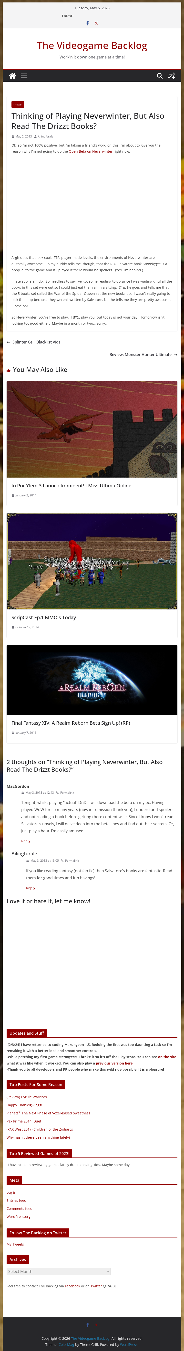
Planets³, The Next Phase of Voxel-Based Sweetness (48, 1113)
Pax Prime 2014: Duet (24, 1121)
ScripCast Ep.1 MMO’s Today (43, 617)
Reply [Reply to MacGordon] (26, 840)
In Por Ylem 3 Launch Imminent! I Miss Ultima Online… (73, 485)
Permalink (65, 792)
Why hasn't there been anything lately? (38, 1137)
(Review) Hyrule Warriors (27, 1097)
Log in (11, 1192)
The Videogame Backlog (92, 45)
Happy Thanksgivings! (24, 1105)
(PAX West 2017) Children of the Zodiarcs (40, 1129)
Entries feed (16, 1200)
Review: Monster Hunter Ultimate (143, 354)
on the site (167, 1056)
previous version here (114, 1063)
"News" (17, 104)
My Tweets (15, 1244)
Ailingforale (45, 136)
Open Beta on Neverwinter (90, 151)
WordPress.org (19, 1216)
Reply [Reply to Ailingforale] (30, 887)
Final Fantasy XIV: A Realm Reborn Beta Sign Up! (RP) (70, 723)
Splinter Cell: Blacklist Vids (34, 342)
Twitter (96, 1286)
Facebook (72, 1286)
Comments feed (19, 1208)
